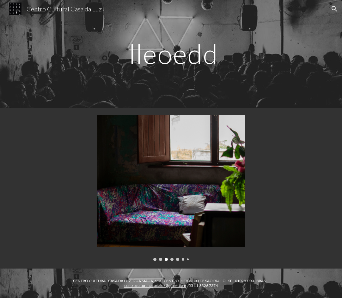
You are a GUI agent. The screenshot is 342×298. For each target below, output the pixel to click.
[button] (334, 8)
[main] (171, 54)
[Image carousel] (171, 188)
